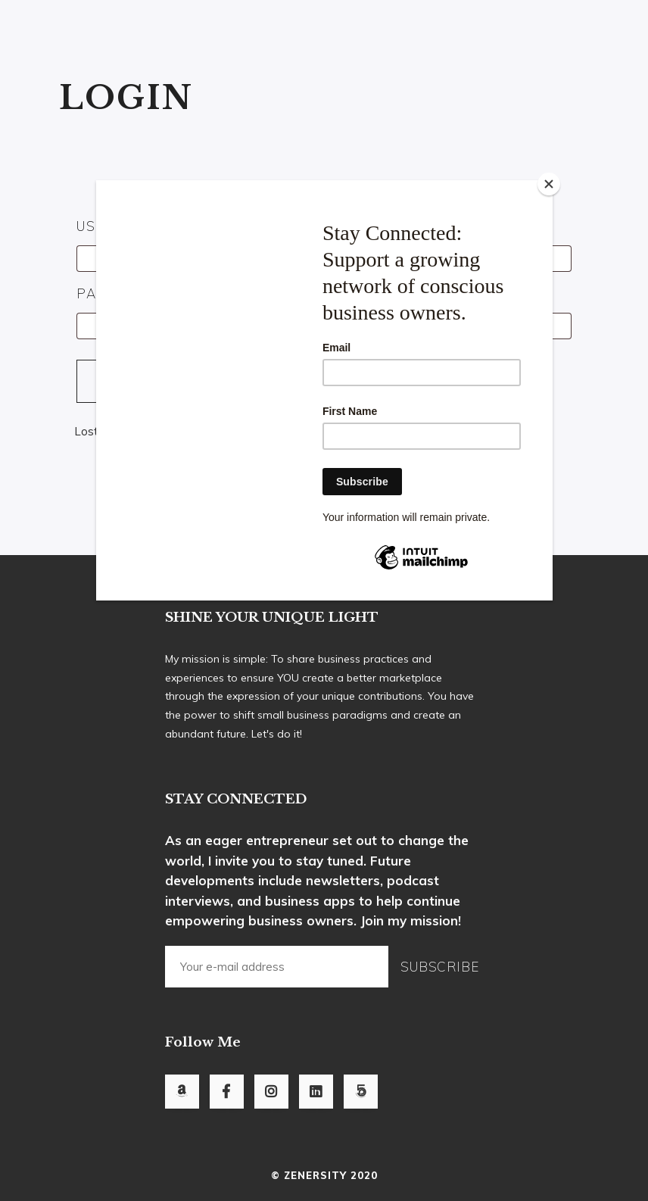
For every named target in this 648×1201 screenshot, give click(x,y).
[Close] (548, 184)
